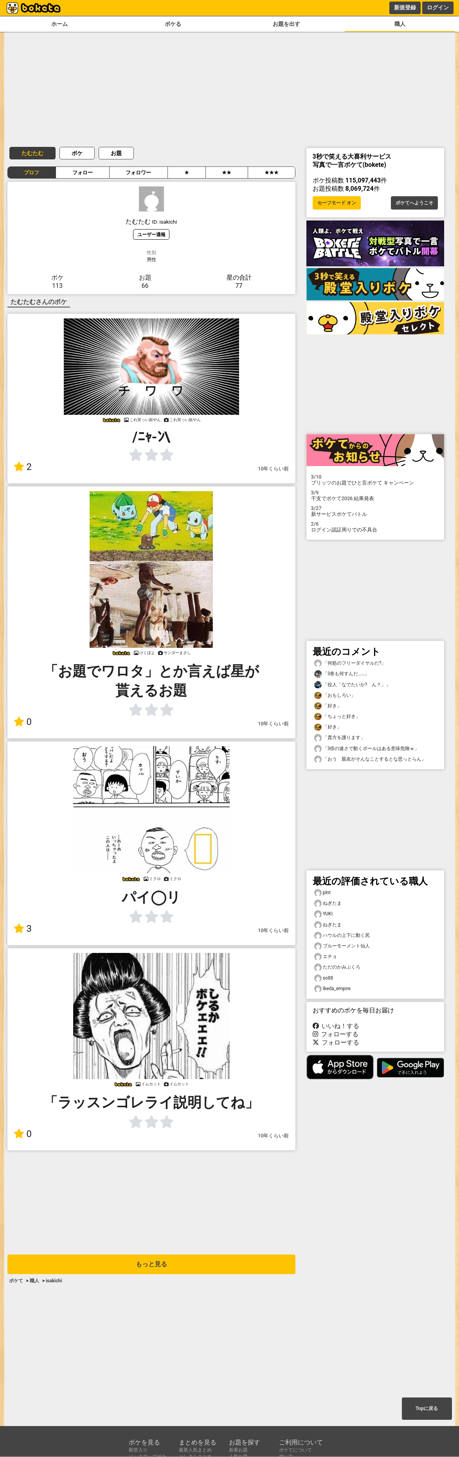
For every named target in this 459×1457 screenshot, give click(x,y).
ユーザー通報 (151, 234)
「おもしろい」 (335, 695)
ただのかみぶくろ (337, 967)
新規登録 (405, 7)
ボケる (173, 24)
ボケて (16, 1280)
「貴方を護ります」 (339, 737)
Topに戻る (427, 1408)
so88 (323, 978)
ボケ (77, 153)
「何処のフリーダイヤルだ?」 (350, 663)
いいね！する (336, 1026)
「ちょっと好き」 (337, 716)
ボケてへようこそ (414, 203)
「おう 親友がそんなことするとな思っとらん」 (370, 759)
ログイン (438, 7)
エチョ (325, 956)
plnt (322, 893)
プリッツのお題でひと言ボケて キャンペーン (375, 480)
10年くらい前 (273, 469)
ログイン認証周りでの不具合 (375, 527)
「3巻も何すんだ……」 (341, 674)
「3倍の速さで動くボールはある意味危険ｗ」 (366, 748)
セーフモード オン (336, 203)
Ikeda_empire (332, 988)
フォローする (336, 1034)
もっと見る (151, 1264)
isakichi (54, 1280)
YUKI (323, 914)
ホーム (59, 24)
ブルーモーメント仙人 (342, 946)
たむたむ (32, 153)
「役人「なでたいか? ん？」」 (352, 685)
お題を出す (286, 24)
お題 (116, 153)
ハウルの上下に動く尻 (342, 935)
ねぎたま (328, 903)
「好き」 (328, 706)
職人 (399, 24)
